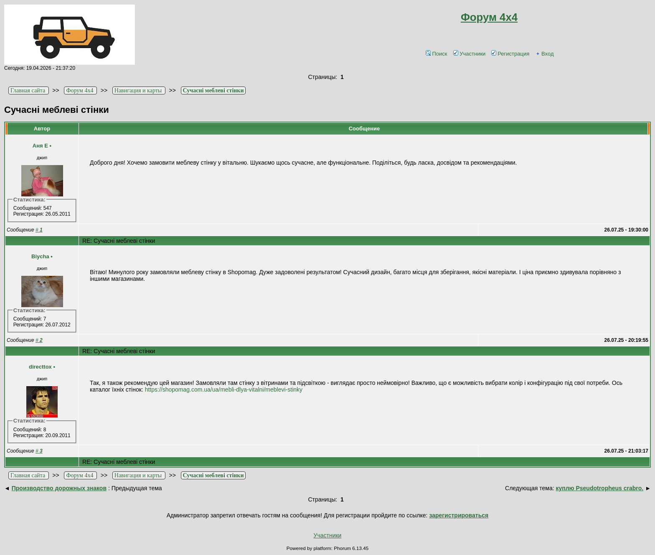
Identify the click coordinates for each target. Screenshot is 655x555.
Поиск (436, 54)
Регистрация (510, 54)
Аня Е (40, 146)
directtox (40, 367)
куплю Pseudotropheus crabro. (599, 488)
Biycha (40, 256)
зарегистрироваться (458, 515)
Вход (544, 54)
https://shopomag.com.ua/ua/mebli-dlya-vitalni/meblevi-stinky (223, 389)
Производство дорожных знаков (59, 488)
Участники (469, 54)
